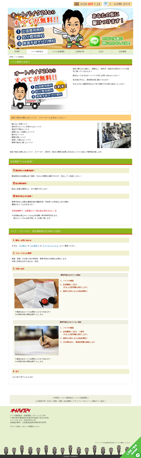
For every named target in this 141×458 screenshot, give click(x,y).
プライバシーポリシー (81, 401)
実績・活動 (57, 401)
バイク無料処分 (37, 51)
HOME (17, 51)
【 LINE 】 (23, 246)
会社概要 (122, 51)
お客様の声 (79, 51)
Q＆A (101, 51)
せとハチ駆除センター (31, 426)
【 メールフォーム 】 (50, 246)
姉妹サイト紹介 (98, 401)
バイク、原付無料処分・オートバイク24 (30, 4)
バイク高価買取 (58, 51)
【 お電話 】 (35, 246)
